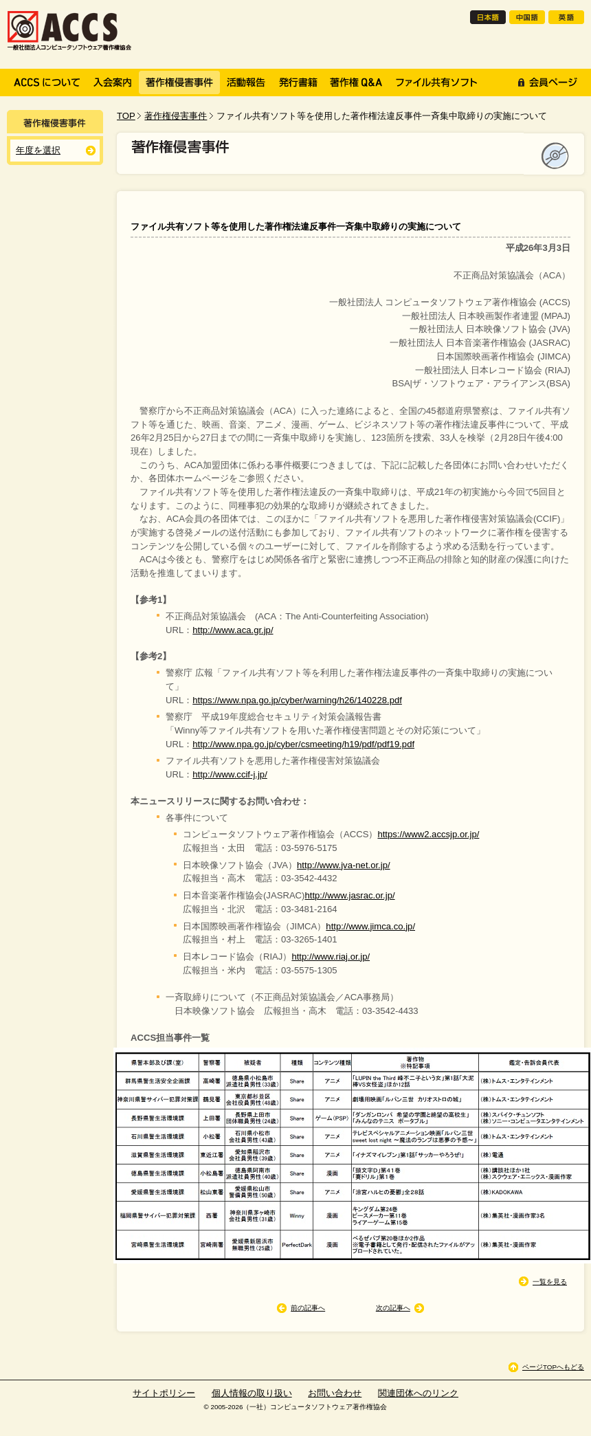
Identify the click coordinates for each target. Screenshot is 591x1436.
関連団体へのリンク (418, 1393)
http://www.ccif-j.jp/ (229, 774)
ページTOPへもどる (553, 1367)
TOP (126, 116)
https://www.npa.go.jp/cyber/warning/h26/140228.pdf (297, 700)
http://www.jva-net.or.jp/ (343, 865)
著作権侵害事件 (175, 116)
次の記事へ (393, 1308)
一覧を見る (550, 1281)
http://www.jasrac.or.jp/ (349, 895)
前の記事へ (308, 1308)
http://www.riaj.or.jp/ (330, 956)
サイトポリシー (164, 1393)
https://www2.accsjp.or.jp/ (428, 834)
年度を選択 (38, 150)
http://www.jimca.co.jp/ (370, 926)
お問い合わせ (334, 1393)
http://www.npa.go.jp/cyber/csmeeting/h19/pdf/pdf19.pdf (303, 744)
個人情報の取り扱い (252, 1393)
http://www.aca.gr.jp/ (232, 630)
